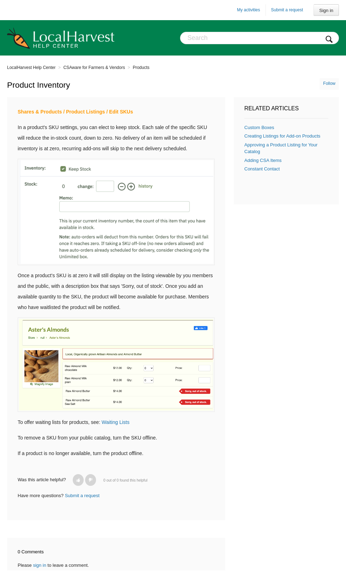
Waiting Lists (116, 422)
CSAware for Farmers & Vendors (94, 67)
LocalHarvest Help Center (31, 67)
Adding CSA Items (263, 160)
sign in (39, 565)
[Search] (259, 38)
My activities (248, 9)
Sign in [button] (326, 10)
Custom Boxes (259, 127)
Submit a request (287, 9)
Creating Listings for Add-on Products (282, 136)
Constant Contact (262, 168)
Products (141, 67)
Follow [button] (329, 83)
